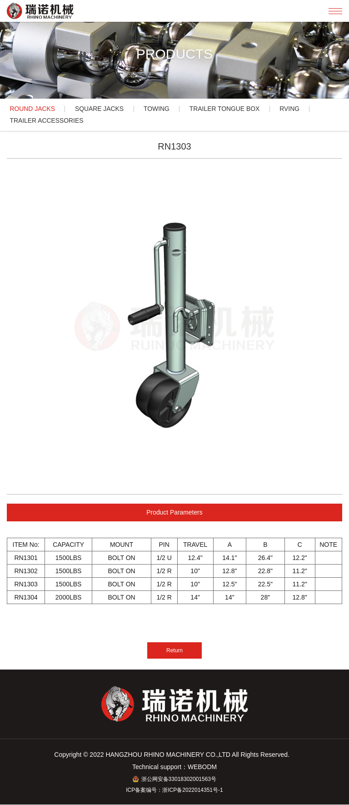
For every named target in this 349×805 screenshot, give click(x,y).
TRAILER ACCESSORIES (47, 121)
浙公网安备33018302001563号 (174, 779)
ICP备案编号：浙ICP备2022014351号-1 (174, 790)
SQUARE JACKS (100, 109)
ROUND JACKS (32, 109)
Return (174, 651)
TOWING (159, 109)
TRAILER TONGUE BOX (227, 109)
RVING (294, 109)
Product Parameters (174, 512)
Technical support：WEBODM (174, 767)
